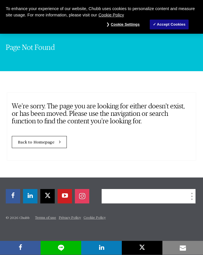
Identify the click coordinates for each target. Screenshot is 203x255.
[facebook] (13, 196)
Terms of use (45, 218)
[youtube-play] (65, 196)
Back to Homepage (36, 142)
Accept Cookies (171, 24)
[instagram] (82, 196)
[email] (182, 248)
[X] (47, 196)
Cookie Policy (95, 218)
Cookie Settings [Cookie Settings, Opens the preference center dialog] (125, 24)
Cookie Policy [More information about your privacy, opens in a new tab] (111, 15)
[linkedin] (30, 196)
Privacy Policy (70, 218)
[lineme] (61, 248)
